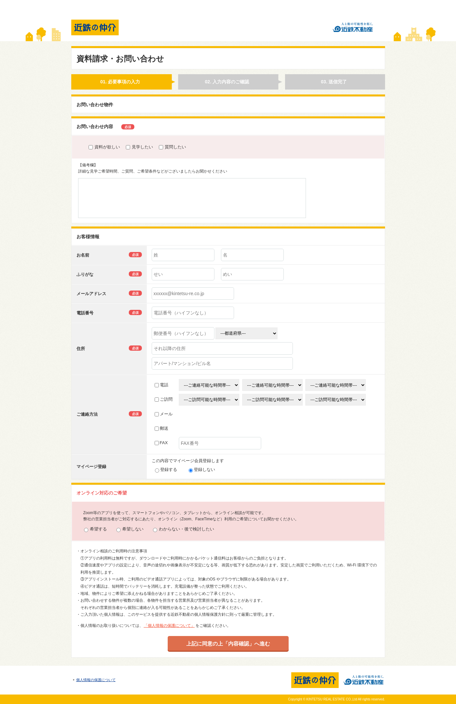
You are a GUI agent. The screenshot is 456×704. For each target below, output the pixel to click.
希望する (95, 529)
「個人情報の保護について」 (169, 625)
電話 (161, 384)
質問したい (172, 146)
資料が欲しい (104, 146)
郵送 (161, 428)
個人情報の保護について (96, 680)
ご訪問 (164, 399)
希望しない (130, 529)
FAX (161, 442)
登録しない (202, 469)
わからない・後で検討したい (183, 529)
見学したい (139, 146)
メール (164, 413)
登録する (166, 469)
